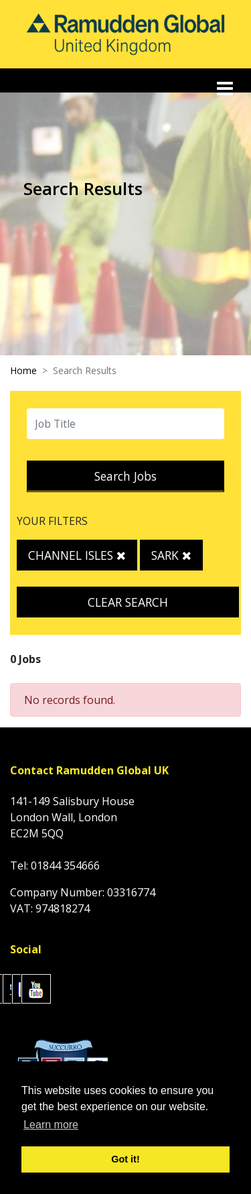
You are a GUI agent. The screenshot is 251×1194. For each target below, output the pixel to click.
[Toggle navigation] (226, 88)
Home (23, 370)
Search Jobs (125, 476)
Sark (171, 555)
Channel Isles (77, 555)
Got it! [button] (125, 1159)
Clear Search (128, 602)
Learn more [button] (50, 1124)
